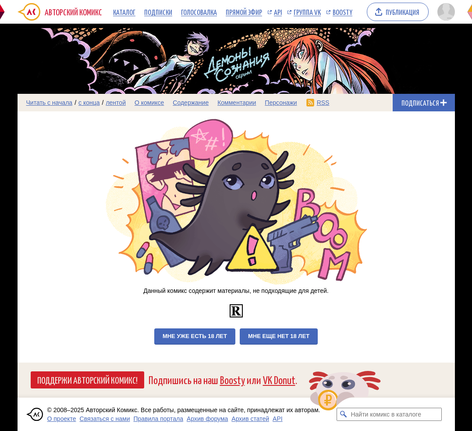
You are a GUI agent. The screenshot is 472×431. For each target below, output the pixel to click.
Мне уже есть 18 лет (195, 336)
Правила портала (158, 418)
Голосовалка (199, 12)
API (278, 12)
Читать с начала (49, 102)
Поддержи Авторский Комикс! (87, 379)
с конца (89, 102)
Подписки (158, 12)
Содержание (191, 102)
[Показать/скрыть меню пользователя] (444, 12)
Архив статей (250, 418)
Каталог (124, 12)
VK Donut (279, 379)
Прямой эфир (244, 12)
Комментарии (236, 102)
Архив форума (207, 418)
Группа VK (307, 12)
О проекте (61, 418)
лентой (116, 102)
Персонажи (281, 102)
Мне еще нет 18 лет (278, 336)
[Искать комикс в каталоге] (343, 414)
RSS (323, 102)
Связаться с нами (105, 418)
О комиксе (149, 102)
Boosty (342, 12)
